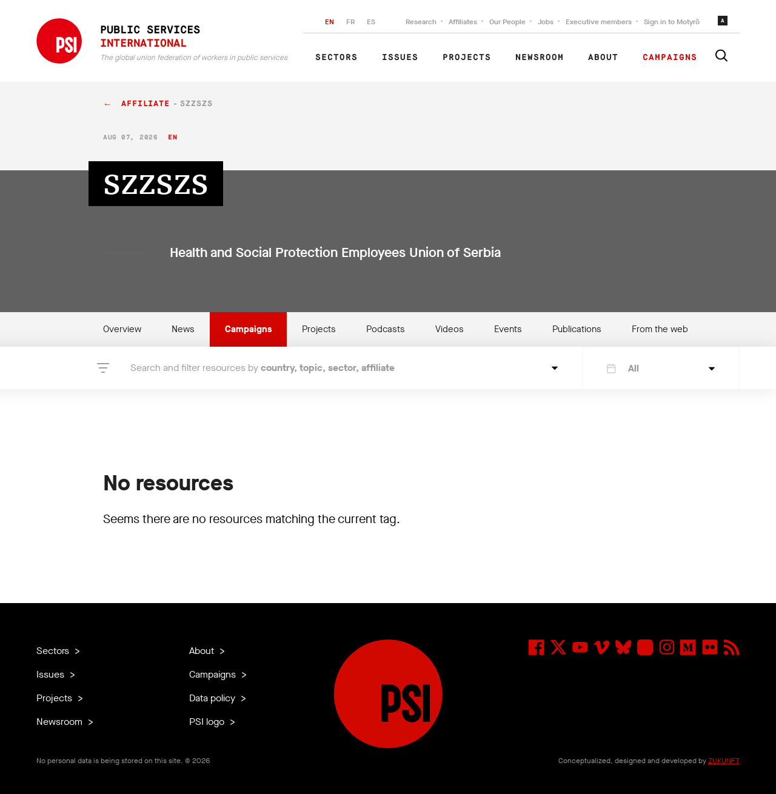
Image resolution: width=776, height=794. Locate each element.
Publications (576, 329)
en (172, 137)
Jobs (546, 22)
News (183, 329)
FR (350, 22)
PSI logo (208, 721)
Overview (122, 329)
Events (508, 329)
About (603, 57)
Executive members (599, 22)
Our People (507, 22)
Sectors (336, 57)
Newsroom (539, 57)
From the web (660, 329)
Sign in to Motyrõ (672, 22)
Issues (400, 57)
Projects (467, 57)
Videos (449, 329)
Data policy (213, 698)
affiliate (145, 104)
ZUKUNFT (724, 761)
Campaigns (670, 57)
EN (329, 22)
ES (371, 22)
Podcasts (385, 329)
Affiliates (463, 22)
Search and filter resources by (262, 367)
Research (421, 22)
